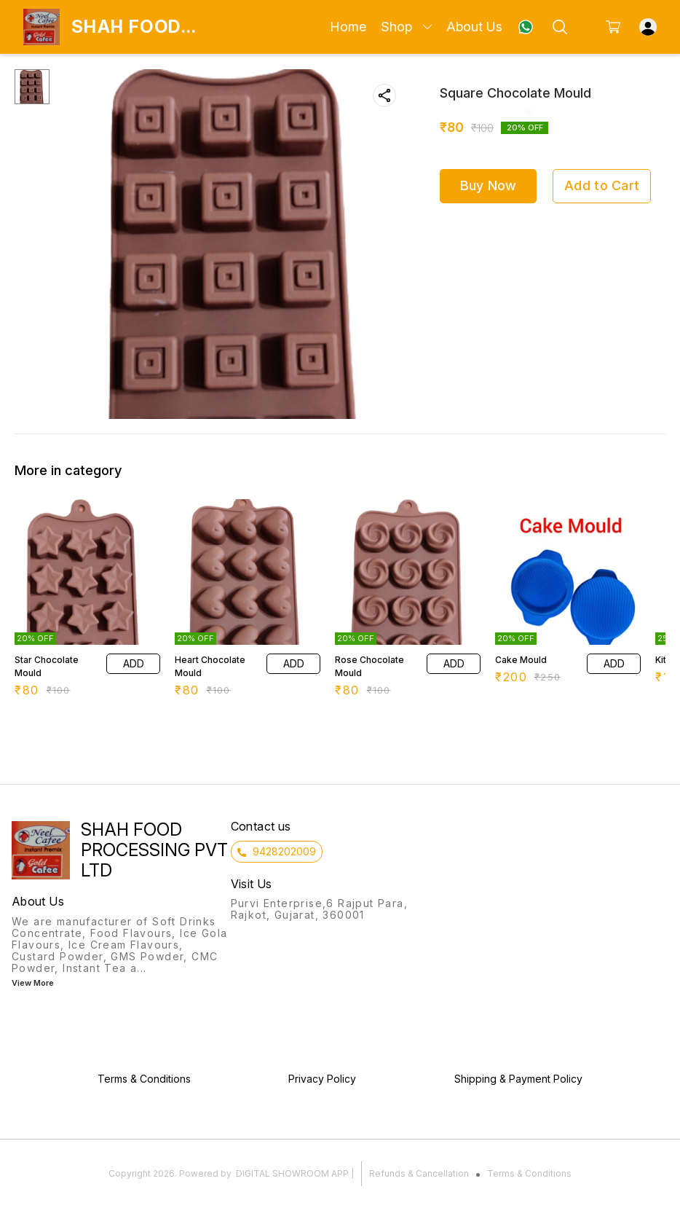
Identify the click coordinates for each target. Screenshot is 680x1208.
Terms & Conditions (529, 1173)
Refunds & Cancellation (419, 1173)
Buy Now (488, 185)
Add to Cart (601, 185)
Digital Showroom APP (292, 1173)
